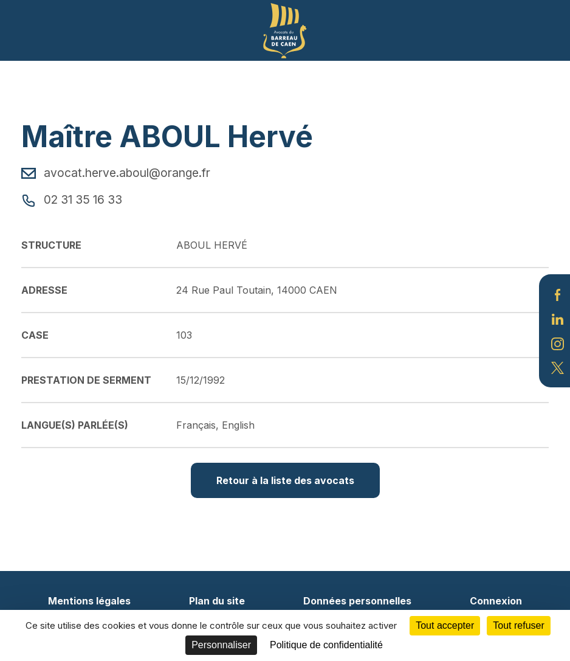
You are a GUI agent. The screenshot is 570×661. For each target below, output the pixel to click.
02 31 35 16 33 (71, 199)
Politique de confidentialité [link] (326, 645)
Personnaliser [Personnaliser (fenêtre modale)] (221, 645)
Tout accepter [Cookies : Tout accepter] (445, 625)
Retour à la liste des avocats (285, 480)
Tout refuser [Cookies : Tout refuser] (518, 625)
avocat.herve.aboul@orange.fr (115, 172)
